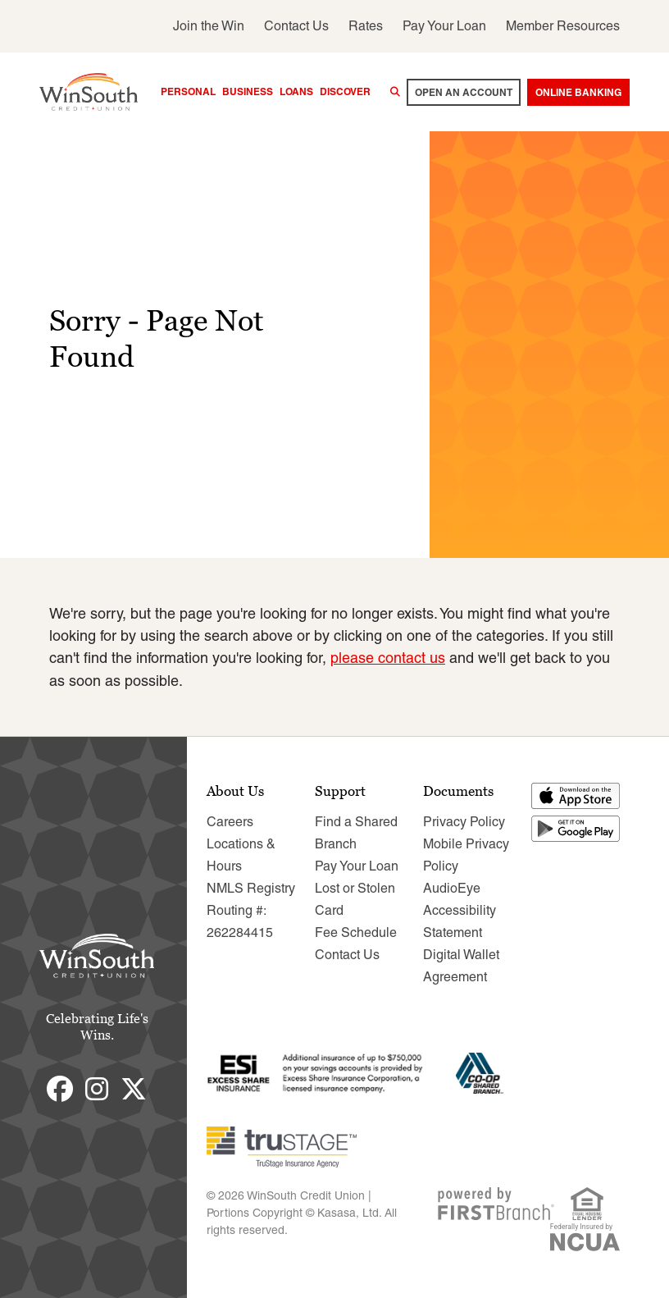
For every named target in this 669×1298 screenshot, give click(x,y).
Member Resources (563, 26)
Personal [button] (188, 91)
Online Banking (578, 92)
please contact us (387, 657)
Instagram (96, 1088)
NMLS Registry (251, 887)
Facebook (60, 1088)
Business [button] (247, 91)
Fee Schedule (356, 931)
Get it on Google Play (576, 828)
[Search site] (395, 92)
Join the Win (208, 26)
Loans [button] (296, 91)
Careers (230, 821)
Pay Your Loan (444, 26)
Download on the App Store (576, 795)
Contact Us (296, 26)
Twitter (134, 1088)
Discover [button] (345, 91)
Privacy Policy (464, 821)
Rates (365, 26)
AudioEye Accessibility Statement (459, 909)
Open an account (463, 92)
